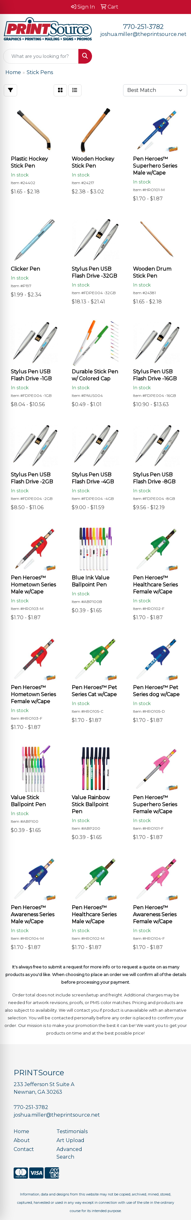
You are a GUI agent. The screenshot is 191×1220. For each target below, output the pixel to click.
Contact (24, 1149)
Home (21, 1131)
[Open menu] (178, 56)
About (22, 1140)
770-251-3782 (143, 27)
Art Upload (70, 1140)
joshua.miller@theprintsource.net (143, 34)
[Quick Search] (41, 56)
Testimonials (72, 1131)
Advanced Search (69, 1153)
